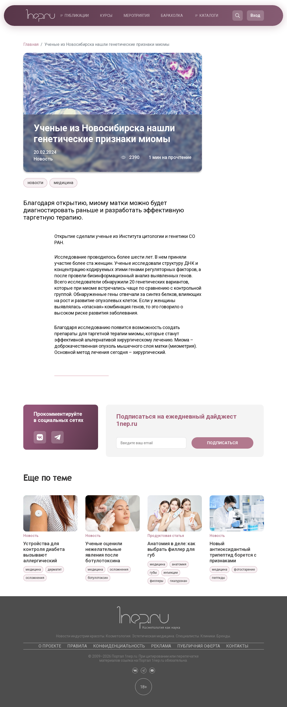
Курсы (106, 15)
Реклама (161, 646)
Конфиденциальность (119, 646)
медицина (63, 182)
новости (35, 182)
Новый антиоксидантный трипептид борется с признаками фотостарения (233, 552)
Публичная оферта (198, 646)
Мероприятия (137, 15)
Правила (77, 646)
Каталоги (209, 15)
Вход (255, 15)
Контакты (237, 646)
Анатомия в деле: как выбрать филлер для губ (171, 549)
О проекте (50, 646)
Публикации (77, 15)
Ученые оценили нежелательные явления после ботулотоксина (103, 552)
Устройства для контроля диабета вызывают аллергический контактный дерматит (48, 552)
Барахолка (172, 15)
